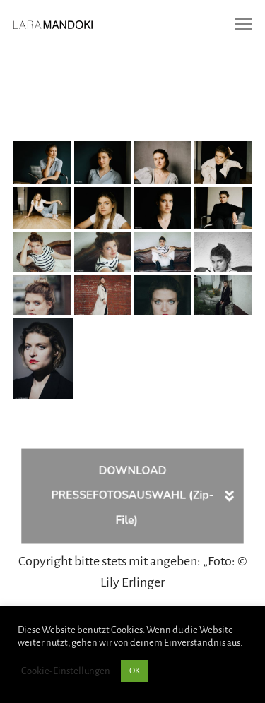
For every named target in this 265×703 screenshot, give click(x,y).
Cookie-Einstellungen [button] (65, 671)
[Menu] (237, 24)
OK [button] (134, 670)
